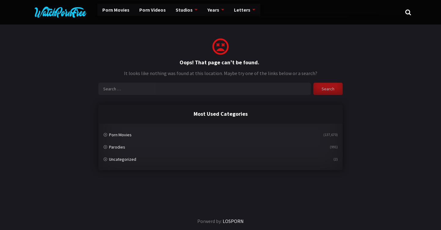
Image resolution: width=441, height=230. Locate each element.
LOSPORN (233, 221)
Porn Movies (104, 12)
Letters (235, 12)
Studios (176, 12)
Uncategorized (122, 159)
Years (206, 12)
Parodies (117, 147)
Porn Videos (143, 12)
